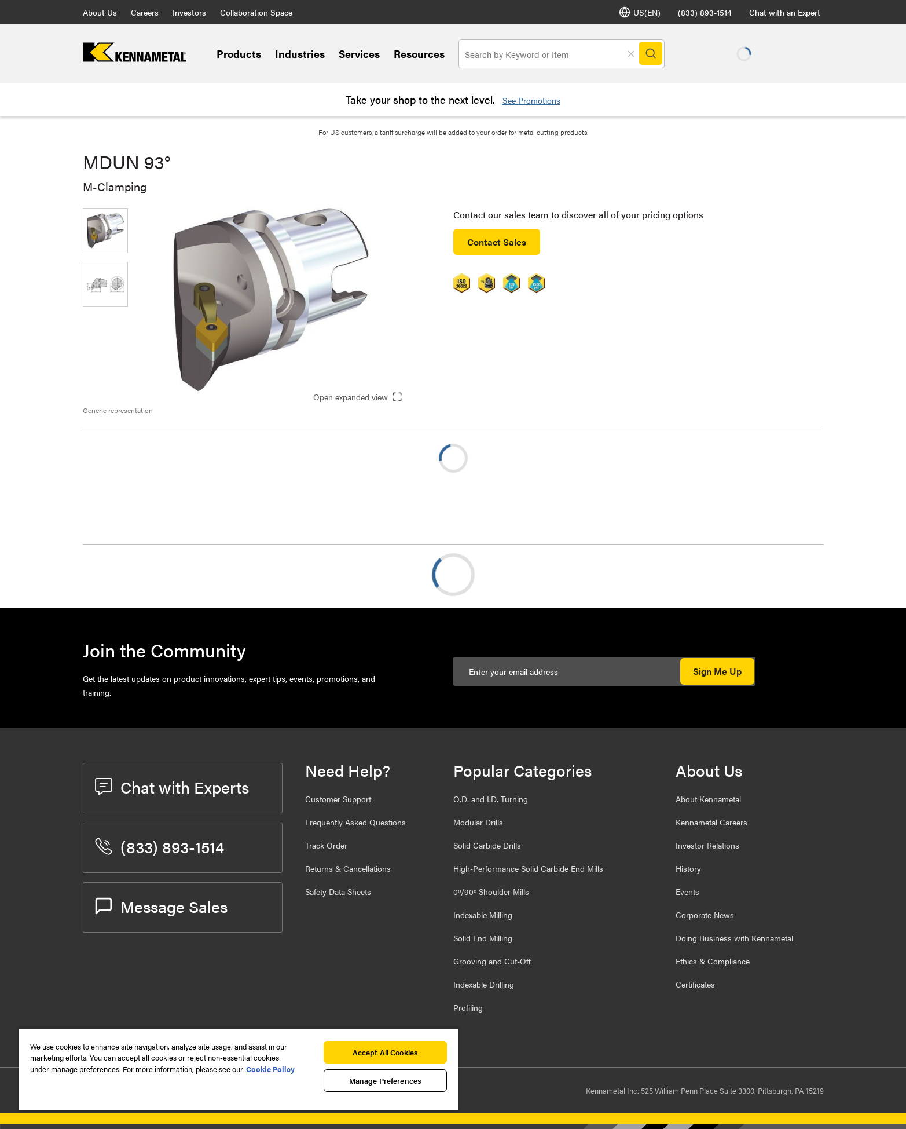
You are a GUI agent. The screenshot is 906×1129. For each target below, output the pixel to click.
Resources (419, 53)
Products (239, 53)
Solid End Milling (482, 938)
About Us (100, 12)
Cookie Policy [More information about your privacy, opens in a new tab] (270, 1069)
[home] (134, 58)
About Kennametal (708, 799)
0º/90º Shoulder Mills (491, 891)
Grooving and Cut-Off (492, 961)
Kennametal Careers (711, 822)
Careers (145, 12)
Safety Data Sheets (338, 891)
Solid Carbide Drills (487, 845)
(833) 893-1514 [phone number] (705, 12)
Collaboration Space (256, 12)
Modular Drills (478, 822)
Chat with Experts (172, 786)
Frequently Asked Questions (355, 822)
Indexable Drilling (483, 984)
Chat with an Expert (784, 12)
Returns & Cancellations (348, 868)
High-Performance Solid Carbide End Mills (528, 868)
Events (687, 891)
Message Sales (161, 906)
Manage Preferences (385, 1080)
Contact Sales (496, 242)
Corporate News (705, 914)
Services (359, 53)
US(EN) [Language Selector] (640, 12)
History (688, 868)
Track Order (326, 845)
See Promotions (531, 100)
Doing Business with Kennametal (734, 938)
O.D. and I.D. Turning (490, 799)
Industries (300, 53)
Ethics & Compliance (713, 961)
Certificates (695, 984)
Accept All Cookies (385, 1052)
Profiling (468, 1007)
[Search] (651, 54)
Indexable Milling (482, 914)
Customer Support (338, 799)
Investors (189, 12)
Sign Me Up (717, 671)
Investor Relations (707, 845)
